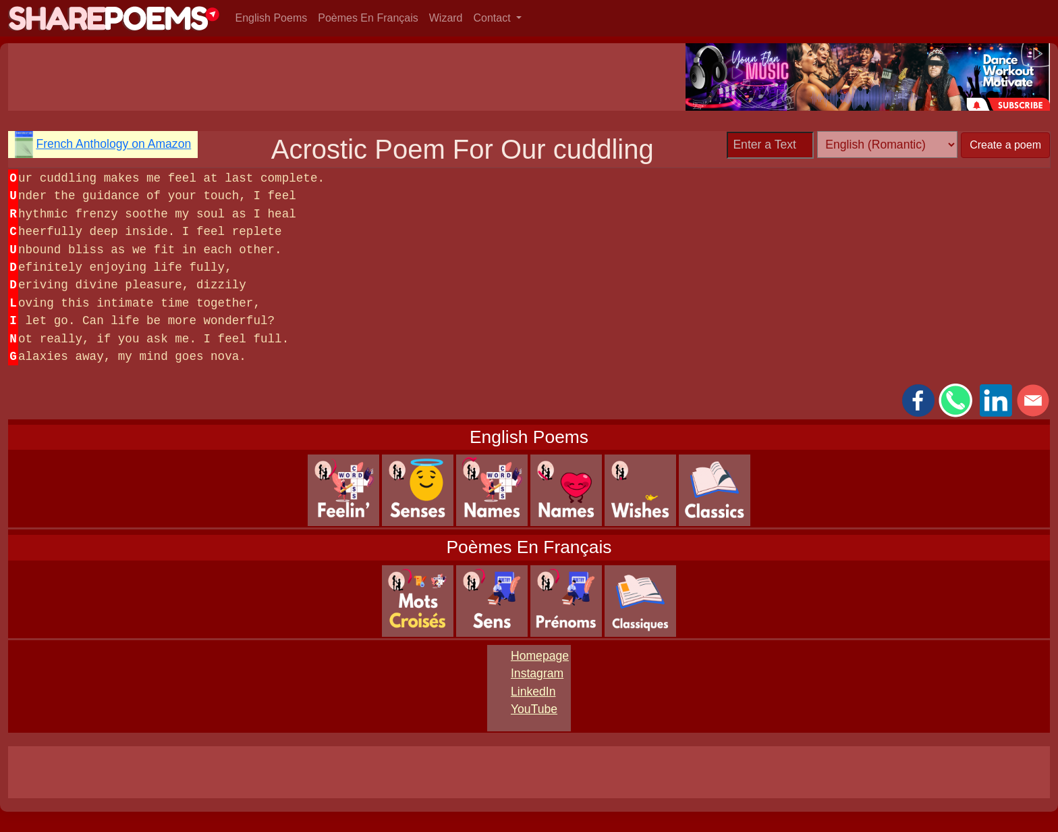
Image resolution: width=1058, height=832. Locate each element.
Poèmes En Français (368, 18)
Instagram (537, 673)
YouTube (534, 709)
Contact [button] (494, 18)
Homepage (540, 655)
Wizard (446, 18)
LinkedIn (533, 691)
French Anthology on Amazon (113, 144)
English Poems (271, 18)
